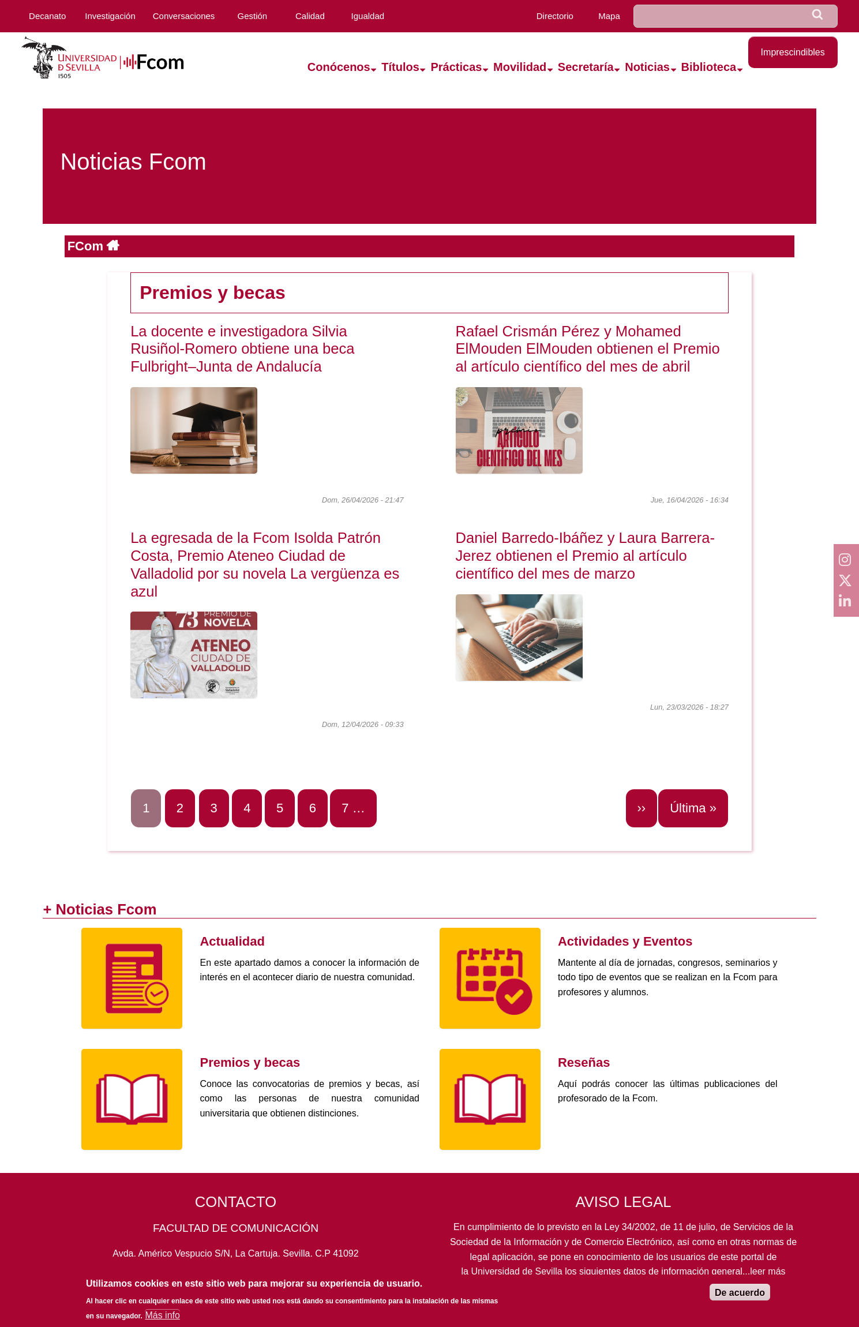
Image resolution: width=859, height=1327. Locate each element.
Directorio (555, 16)
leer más (767, 1271)
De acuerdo (740, 1296)
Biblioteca (709, 67)
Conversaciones (184, 16)
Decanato (47, 16)
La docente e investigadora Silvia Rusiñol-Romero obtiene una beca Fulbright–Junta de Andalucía (242, 348)
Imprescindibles (793, 52)
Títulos (400, 67)
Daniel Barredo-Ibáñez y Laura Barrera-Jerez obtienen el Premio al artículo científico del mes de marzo (585, 555)
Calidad (310, 16)
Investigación (110, 16)
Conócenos (338, 67)
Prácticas (456, 67)
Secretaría (586, 67)
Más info (162, 1319)
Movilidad (519, 67)
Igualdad (368, 16)
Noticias (647, 67)
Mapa (609, 16)
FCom (87, 246)
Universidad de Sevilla (516, 1271)
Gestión (252, 16)
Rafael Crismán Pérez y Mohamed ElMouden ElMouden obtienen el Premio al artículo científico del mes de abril (588, 348)
